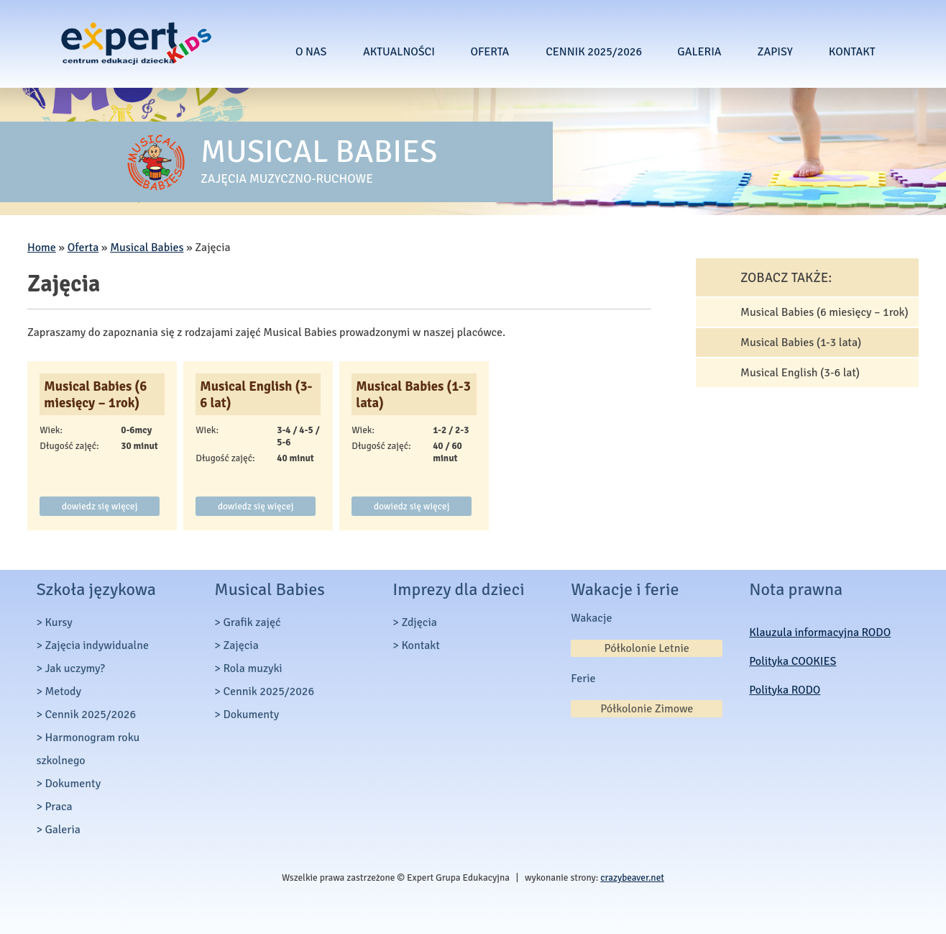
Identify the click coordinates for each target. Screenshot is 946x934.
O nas (311, 52)
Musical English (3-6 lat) (256, 394)
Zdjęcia (418, 622)
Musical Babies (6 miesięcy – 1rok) (95, 394)
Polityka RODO (784, 690)
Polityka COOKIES (792, 661)
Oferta (489, 52)
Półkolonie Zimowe (646, 709)
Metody (63, 691)
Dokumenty (73, 783)
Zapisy (774, 52)
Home (41, 247)
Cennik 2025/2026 (594, 52)
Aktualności (399, 52)
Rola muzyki (252, 668)
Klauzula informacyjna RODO (820, 632)
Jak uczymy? (74, 668)
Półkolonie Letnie (647, 648)
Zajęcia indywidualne (97, 645)
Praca (58, 806)
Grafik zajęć (251, 622)
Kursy (58, 622)
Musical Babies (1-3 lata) (413, 394)
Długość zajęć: (69, 446)
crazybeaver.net (632, 877)
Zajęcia (240, 645)
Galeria (699, 52)
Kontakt (852, 52)
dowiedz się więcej (99, 506)
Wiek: (51, 430)
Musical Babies (146, 247)
